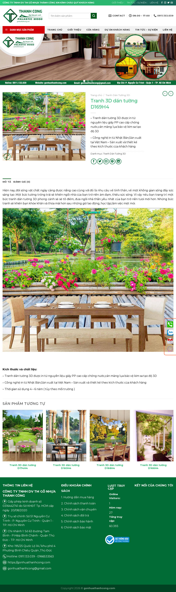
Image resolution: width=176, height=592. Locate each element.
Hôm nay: (115, 507)
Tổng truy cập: (115, 518)
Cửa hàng (93, 29)
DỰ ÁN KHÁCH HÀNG (117, 29)
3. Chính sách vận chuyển (78, 509)
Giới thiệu (117, 2)
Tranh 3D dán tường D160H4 (66, 467)
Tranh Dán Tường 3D (118, 95)
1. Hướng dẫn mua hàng (77, 497)
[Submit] (94, 16)
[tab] (7, 181)
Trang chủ (54, 29)
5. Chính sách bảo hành (77, 521)
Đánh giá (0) (21, 182)
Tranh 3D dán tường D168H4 (110, 467)
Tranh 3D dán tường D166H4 (153, 467)
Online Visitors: (115, 496)
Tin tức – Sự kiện (136, 2)
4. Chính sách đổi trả (75, 515)
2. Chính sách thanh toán (78, 503)
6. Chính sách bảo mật (76, 527)
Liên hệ (154, 2)
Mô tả (7, 182)
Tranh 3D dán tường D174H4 (22, 467)
